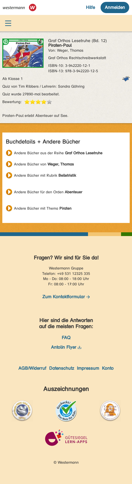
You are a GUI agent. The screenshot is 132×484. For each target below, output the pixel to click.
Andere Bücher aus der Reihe (58, 153)
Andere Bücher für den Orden (48, 192)
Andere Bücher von (44, 164)
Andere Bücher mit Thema (42, 208)
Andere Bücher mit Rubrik (45, 175)
